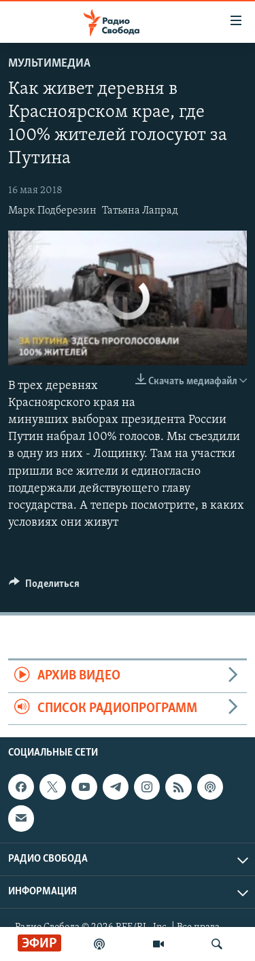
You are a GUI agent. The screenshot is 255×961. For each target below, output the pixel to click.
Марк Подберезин (52, 210)
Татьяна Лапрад (140, 210)
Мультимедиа (49, 63)
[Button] (44, 587)
